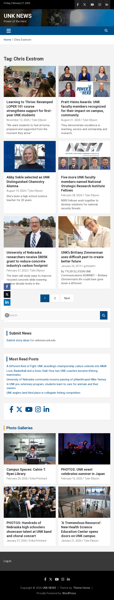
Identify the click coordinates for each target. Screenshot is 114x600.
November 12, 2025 (18, 120)
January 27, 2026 (17, 540)
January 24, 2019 (71, 266)
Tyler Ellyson (39, 120)
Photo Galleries (19, 428)
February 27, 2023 (17, 270)
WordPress (69, 593)
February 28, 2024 (71, 195)
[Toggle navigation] (9, 30)
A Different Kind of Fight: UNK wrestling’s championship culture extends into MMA (57, 366)
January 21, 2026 (71, 540)
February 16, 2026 (71, 478)
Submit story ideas (18, 340)
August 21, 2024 (70, 120)
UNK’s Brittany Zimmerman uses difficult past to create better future (82, 256)
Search (103, 315)
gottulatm (89, 266)
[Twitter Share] (7, 294)
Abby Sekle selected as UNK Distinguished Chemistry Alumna (28, 181)
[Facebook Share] (7, 286)
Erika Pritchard (38, 478)
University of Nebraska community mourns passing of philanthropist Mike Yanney (56, 379)
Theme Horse (81, 588)
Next (67, 298)
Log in (7, 561)
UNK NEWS (18, 16)
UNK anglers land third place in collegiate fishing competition (43, 392)
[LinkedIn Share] (7, 302)
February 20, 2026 (17, 478)
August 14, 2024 (16, 190)
